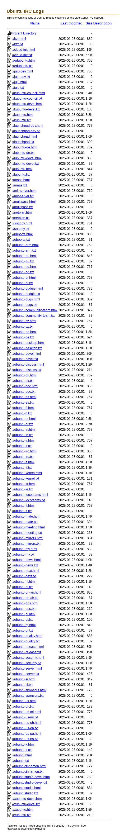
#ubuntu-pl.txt (22, 619)
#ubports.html (22, 234)
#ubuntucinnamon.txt (27, 771)
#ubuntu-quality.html (27, 636)
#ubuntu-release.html (28, 646)
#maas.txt (19, 185)
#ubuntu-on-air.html (26, 592)
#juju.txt (18, 87)
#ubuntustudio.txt (25, 793)
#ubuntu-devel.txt (25, 359)
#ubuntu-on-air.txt (25, 598)
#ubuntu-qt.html (24, 625)
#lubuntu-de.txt (23, 152)
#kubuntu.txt (21, 120)
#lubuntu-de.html (24, 147)
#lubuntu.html (22, 169)
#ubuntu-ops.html (25, 603)
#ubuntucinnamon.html (29, 766)
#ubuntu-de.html (24, 332)
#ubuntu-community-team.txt (33, 315)
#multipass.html (24, 201)
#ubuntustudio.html (26, 788)
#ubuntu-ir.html (23, 440)
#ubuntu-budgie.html (27, 288)
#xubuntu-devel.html (27, 798)
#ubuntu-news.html (26, 560)
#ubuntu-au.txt (23, 261)
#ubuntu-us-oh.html (26, 722)
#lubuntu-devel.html (27, 158)
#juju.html (19, 82)
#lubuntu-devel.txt (25, 163)
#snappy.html (22, 223)
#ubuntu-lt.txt (22, 511)
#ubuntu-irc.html (24, 451)
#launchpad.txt (23, 142)
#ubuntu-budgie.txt (26, 294)
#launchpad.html (24, 136)
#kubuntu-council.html (28, 93)
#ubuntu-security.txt (26, 663)
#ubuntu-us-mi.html (26, 712)
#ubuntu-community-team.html (34, 310)
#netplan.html (22, 212)
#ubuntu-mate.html (26, 516)
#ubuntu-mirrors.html (27, 538)
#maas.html (21, 180)
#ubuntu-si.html (23, 679)
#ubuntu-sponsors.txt (27, 695)
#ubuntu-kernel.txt (25, 478)
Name (34, 23)
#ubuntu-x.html (23, 744)
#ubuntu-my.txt (23, 554)
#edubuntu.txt (22, 66)
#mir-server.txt (22, 196)
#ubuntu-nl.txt (22, 587)
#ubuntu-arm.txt (24, 250)
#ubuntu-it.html (23, 462)
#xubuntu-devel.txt (26, 804)
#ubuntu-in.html (23, 429)
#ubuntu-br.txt (22, 283)
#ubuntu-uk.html (24, 701)
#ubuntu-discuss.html (28, 364)
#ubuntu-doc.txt (23, 391)
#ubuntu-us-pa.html (26, 733)
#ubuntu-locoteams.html (30, 494)
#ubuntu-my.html (24, 549)
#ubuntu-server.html (27, 668)
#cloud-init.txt (22, 55)
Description (102, 23)
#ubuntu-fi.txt (22, 413)
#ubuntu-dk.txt (22, 380)
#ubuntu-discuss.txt (26, 370)
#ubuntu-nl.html (23, 581)
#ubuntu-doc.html (25, 386)
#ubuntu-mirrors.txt (26, 543)
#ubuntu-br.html (24, 277)
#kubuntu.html (22, 114)
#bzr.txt (17, 44)
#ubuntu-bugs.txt (24, 304)
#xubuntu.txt (21, 815)
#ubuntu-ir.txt (22, 446)
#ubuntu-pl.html (23, 614)
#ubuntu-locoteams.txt (28, 500)
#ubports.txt (21, 239)
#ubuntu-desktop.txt (27, 348)
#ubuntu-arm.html (25, 245)
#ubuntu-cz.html (24, 321)
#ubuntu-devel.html (26, 353)
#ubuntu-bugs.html (26, 299)
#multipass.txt (22, 207)
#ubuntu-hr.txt (22, 424)
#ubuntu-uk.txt (22, 706)
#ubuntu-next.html (25, 570)
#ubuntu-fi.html (23, 408)
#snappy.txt (20, 228)
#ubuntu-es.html (24, 397)
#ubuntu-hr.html (24, 418)
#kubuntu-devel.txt (26, 109)
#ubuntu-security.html (28, 657)
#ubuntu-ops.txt (23, 608)
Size (89, 23)
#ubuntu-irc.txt (22, 456)
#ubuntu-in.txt (22, 435)
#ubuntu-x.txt (22, 750)
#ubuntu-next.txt (24, 576)
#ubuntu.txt (20, 760)
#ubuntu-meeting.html (28, 527)
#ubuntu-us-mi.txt (25, 717)
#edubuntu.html (23, 60)
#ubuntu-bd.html (24, 266)
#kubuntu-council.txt (27, 98)
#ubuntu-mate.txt (24, 522)
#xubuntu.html (22, 809)
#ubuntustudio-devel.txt (29, 782)
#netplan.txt (21, 218)
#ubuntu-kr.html (23, 484)
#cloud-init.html (23, 49)
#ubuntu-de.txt (23, 337)
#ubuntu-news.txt (25, 565)
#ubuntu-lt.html (23, 505)
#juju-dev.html (22, 71)
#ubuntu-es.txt (22, 402)
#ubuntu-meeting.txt (27, 532)
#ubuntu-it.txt (22, 467)
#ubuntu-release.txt (26, 652)
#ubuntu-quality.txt (25, 641)
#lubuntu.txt (21, 174)
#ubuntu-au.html (24, 256)
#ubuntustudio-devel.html (31, 777)
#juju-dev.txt (21, 77)
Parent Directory (24, 33)
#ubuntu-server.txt (25, 674)
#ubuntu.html (22, 755)
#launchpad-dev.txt (26, 131)
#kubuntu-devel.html (27, 104)
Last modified (71, 23)
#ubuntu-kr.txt (22, 489)
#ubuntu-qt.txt (22, 630)
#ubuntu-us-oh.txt (25, 728)
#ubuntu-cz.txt (22, 326)
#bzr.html (19, 39)
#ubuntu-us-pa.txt (25, 739)
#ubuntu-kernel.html (27, 473)
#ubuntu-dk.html (24, 375)
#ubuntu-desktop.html (28, 342)
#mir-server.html (24, 190)
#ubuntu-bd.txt (23, 272)
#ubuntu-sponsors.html (29, 690)
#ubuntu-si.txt (22, 684)
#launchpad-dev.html (27, 125)
